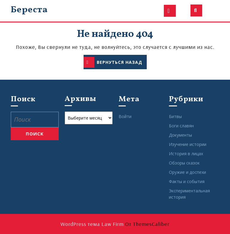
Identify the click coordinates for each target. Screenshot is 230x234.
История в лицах (186, 153)
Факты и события (187, 181)
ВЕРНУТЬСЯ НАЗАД (115, 63)
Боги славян (181, 126)
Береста (29, 10)
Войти (125, 116)
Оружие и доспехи (187, 172)
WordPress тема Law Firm (92, 224)
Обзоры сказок (184, 163)
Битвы (175, 116)
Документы (180, 135)
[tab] (170, 10)
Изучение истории (187, 144)
